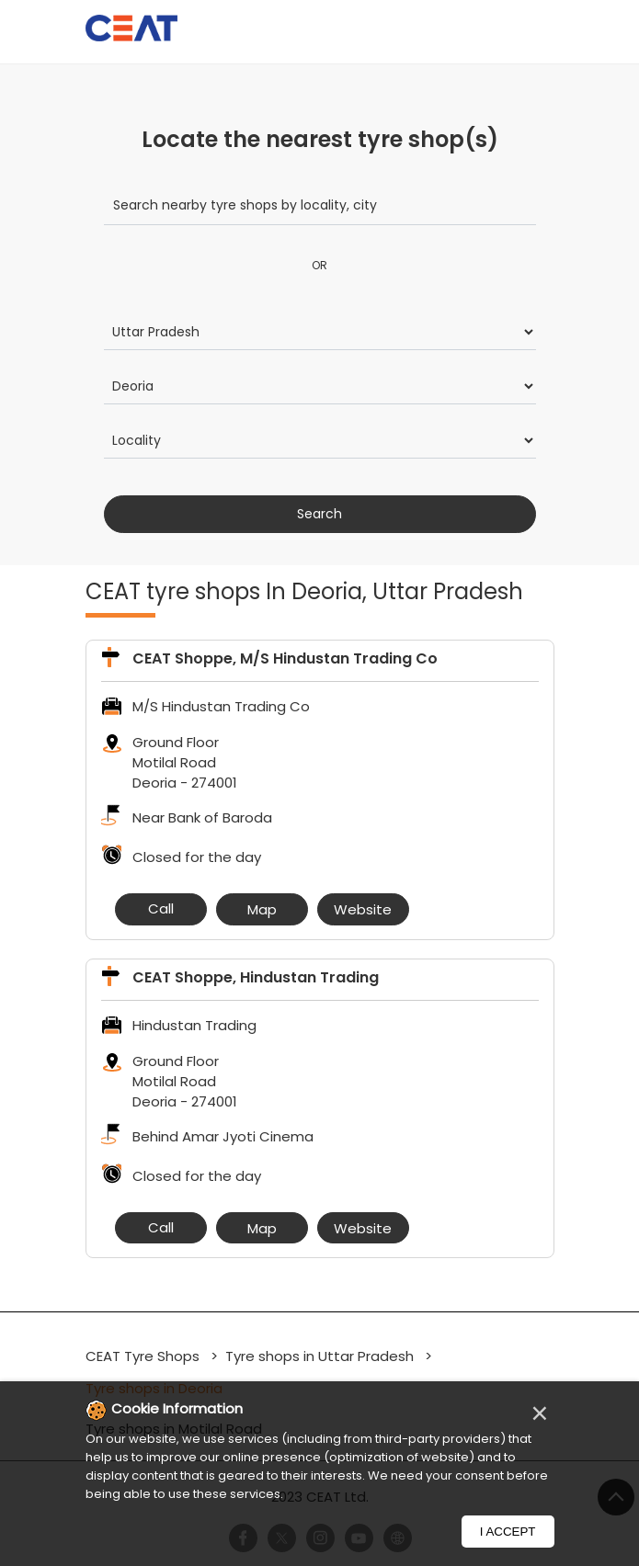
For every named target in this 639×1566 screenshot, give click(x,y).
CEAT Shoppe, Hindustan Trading (255, 977)
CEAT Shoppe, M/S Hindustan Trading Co (285, 658)
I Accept (508, 1531)
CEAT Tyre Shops (144, 1356)
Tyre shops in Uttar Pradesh (319, 1356)
